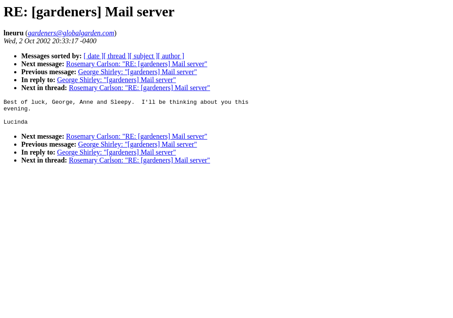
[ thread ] (117, 56)
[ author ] (171, 56)
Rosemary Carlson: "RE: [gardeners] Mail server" (136, 64)
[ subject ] (144, 56)
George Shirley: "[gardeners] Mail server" (137, 72)
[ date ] (94, 56)
